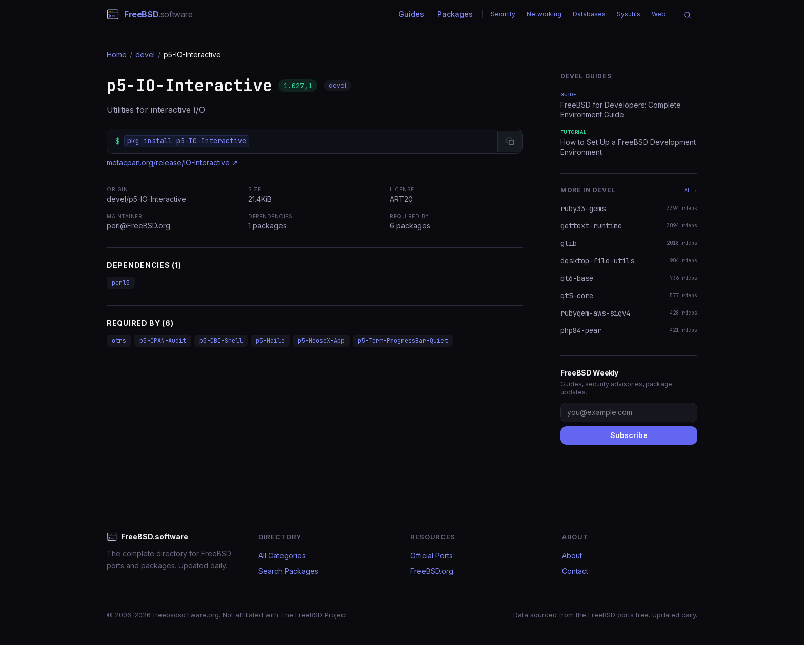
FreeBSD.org (431, 571)
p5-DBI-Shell (221, 341)
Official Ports (431, 555)
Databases (589, 14)
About (572, 555)
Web (659, 14)
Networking (544, 14)
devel (145, 54)
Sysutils (628, 14)
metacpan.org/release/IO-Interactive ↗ (172, 162)
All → (690, 190)
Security (503, 14)
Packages (455, 14)
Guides (411, 14)
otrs (119, 341)
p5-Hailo (270, 341)
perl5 (121, 283)
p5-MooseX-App (321, 341)
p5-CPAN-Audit (162, 341)
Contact (575, 571)
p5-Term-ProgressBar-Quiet (403, 341)
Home (117, 54)
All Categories (282, 555)
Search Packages (288, 571)
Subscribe (629, 435)
